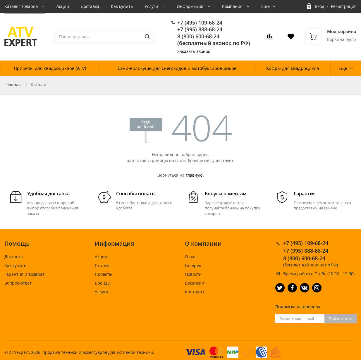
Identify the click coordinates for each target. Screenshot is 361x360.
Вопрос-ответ (18, 283)
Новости (193, 274)
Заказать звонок (193, 51)
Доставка (90, 6)
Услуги (152, 6)
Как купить (122, 6)
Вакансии (194, 283)
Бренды (103, 283)
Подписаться (340, 318)
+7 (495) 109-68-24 (199, 22)
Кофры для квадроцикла (292, 68)
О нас (190, 256)
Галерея (193, 265)
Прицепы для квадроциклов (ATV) (50, 68)
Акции (62, 6)
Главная (12, 84)
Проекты (103, 274)
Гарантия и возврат (24, 274)
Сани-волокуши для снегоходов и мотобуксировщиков (177, 68)
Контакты (194, 291)
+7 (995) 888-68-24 (199, 29)
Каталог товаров (21, 6)
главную (194, 175)
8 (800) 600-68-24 (198, 36)
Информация (190, 6)
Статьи (102, 265)
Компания (233, 6)
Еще (265, 6)
